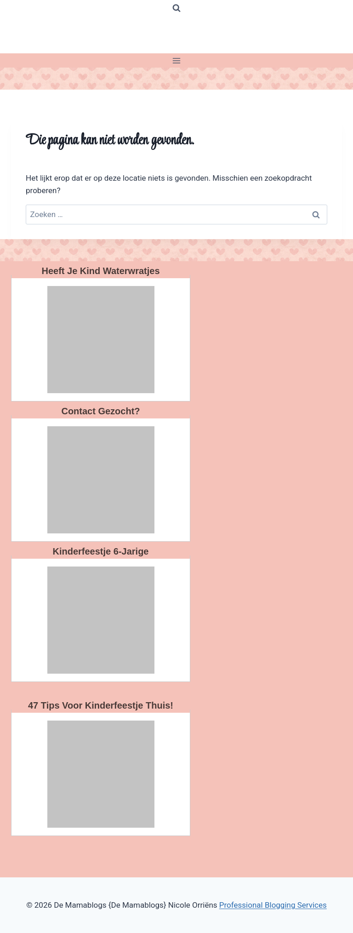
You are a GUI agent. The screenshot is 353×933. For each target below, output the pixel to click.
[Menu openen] (176, 60)
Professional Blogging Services (273, 905)
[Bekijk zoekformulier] (176, 8)
